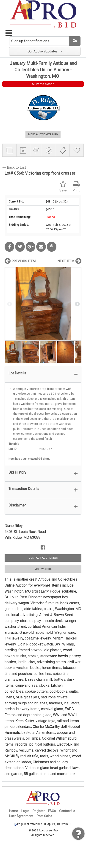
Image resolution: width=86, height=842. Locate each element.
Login (25, 811)
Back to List (14, 167)
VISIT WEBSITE (43, 569)
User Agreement (21, 816)
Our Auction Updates (45, 51)
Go (75, 41)
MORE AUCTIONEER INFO (43, 134)
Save (63, 186)
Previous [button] (9, 303)
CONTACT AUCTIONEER (43, 557)
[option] (43, 303)
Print (76, 186)
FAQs (52, 811)
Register (39, 811)
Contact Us (67, 811)
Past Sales (44, 816)
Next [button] (77, 303)
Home (13, 811)
